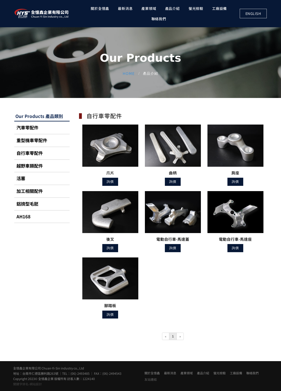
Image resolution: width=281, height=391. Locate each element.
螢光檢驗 (196, 8)
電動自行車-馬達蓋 (172, 239)
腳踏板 (110, 305)
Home (129, 73)
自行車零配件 (29, 153)
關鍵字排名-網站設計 (27, 384)
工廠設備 (219, 8)
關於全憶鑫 (100, 8)
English (253, 13)
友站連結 (150, 379)
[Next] (180, 336)
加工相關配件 (29, 191)
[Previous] (165, 336)
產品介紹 (172, 8)
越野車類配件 (29, 166)
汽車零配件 (27, 127)
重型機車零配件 (31, 140)
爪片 (110, 173)
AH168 (23, 216)
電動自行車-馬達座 (235, 239)
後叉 (110, 239)
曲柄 (173, 173)
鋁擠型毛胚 (27, 204)
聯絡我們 (158, 18)
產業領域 (148, 8)
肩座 (235, 173)
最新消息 (125, 8)
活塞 (20, 178)
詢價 (110, 181)
